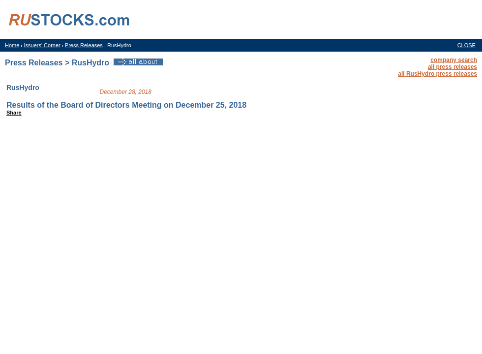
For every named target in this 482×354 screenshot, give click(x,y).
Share (14, 113)
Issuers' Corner (42, 45)
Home (12, 45)
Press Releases (84, 45)
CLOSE (466, 45)
